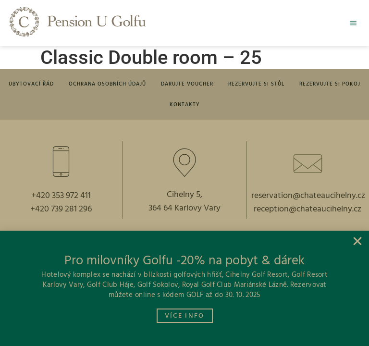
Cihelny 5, (184, 198)
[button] (350, 23)
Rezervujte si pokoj (325, 85)
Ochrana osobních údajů (109, 85)
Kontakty (185, 107)
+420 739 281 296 (61, 213)
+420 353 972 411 (61, 199)
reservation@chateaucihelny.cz (308, 199)
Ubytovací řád (36, 85)
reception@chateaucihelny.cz (307, 213)
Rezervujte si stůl (254, 85)
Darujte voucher (187, 85)
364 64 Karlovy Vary (184, 212)
